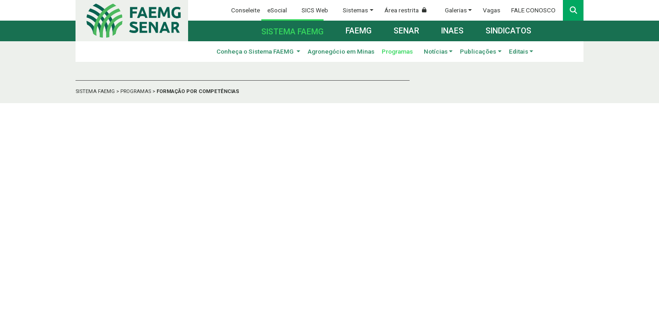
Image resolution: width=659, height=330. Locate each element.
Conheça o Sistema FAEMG (255, 51)
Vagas (491, 10)
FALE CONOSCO (533, 10)
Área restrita (409, 10)
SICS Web (315, 10)
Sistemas (355, 10)
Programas (397, 51)
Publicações (478, 51)
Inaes (452, 30)
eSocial (277, 10)
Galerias (456, 10)
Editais (518, 51)
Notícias (436, 51)
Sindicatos (508, 30)
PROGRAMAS (136, 91)
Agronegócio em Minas (341, 51)
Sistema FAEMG (292, 31)
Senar (406, 30)
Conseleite (245, 10)
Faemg (359, 30)
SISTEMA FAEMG (96, 91)
